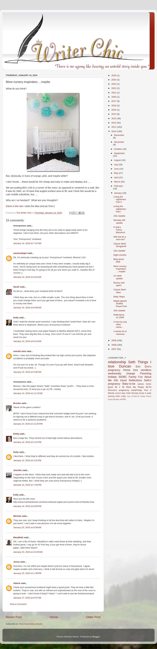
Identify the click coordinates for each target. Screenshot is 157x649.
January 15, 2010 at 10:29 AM (27, 552)
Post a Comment (18, 604)
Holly (16, 452)
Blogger (96, 636)
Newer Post (14, 617)
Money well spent (119, 284)
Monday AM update (119, 221)
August (118, 160)
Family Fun (136, 376)
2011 (114, 127)
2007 (114, 349)
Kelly (15, 317)
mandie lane (19, 351)
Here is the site (15, 206)
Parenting (145, 373)
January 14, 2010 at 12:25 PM (28, 424)
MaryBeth (18, 537)
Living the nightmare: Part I (119, 209)
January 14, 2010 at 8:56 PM (27, 506)
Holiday (112, 376)
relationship (117, 362)
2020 (114, 97)
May (116, 173)
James (140, 384)
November (119, 142)
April (116, 177)
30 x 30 (119, 387)
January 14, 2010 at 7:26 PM (27, 485)
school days (120, 393)
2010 (114, 131)
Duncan (125, 366)
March (117, 181)
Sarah (16, 287)
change (130, 373)
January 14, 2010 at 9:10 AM (27, 341)
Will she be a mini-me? (119, 238)
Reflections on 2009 (118, 316)
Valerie (16, 583)
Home (54, 617)
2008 (114, 345)
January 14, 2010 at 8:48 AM (27, 307)
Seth (131, 362)
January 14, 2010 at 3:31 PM (27, 460)
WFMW (123, 399)
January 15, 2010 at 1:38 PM (27, 573)
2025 (114, 75)
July (116, 164)
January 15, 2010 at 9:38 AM (27, 527)
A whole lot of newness (120, 332)
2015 (114, 110)
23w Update (119, 216)
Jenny (16, 562)
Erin (138, 366)
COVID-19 (135, 396)
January (118, 193)
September (119, 153)
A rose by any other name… (120, 324)
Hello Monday (132, 393)
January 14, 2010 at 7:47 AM (27, 243)
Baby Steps (119, 296)
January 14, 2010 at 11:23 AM (27, 393)
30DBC (122, 376)
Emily (16, 434)
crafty (123, 396)
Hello (117, 396)
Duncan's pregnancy (118, 390)
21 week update (118, 277)
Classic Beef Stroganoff (119, 245)
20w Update (119, 310)
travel (123, 380)
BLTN (148, 387)
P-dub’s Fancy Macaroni (119, 230)
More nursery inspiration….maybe (120, 269)
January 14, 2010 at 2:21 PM (27, 442)
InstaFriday (136, 390)
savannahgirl (20, 253)
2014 (114, 114)
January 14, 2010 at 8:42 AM (27, 277)
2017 (114, 101)
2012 (114, 122)
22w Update (119, 250)
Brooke (17, 403)
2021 (114, 92)
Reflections (135, 380)
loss (135, 369)
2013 (114, 118)
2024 (114, 79)
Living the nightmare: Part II (119, 199)
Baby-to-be (128, 383)
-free (128, 396)
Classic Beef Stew (119, 290)
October (118, 149)
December (119, 135)
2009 (114, 340)
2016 (114, 105)
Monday (116, 399)
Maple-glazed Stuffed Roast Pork (120, 303)
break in (142, 393)
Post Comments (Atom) (30, 624)
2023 (114, 84)
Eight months (119, 255)
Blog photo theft (118, 260)
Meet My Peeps (135, 387)
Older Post (93, 617)
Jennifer (17, 470)
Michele (17, 516)
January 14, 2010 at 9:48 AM (27, 372)
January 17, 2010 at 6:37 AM (27, 598)
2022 (114, 88)
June (116, 169)
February (118, 186)
